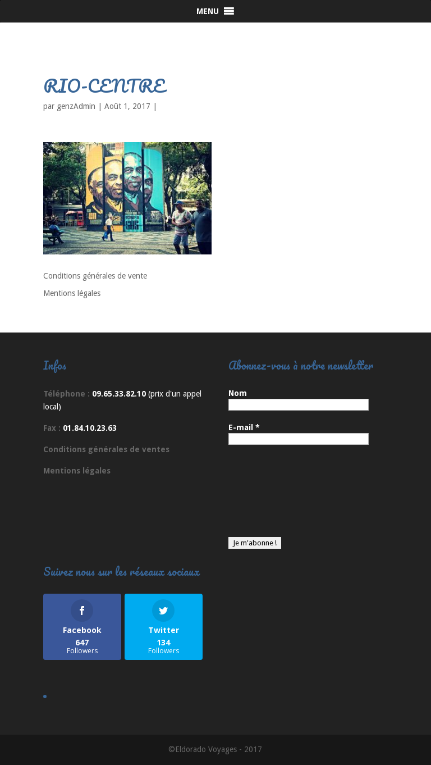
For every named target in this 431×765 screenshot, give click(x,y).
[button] (207, 11)
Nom (237, 393)
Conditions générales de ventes (106, 449)
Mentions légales (71, 293)
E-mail (244, 427)
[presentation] (274, 496)
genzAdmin (76, 106)
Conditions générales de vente (95, 275)
